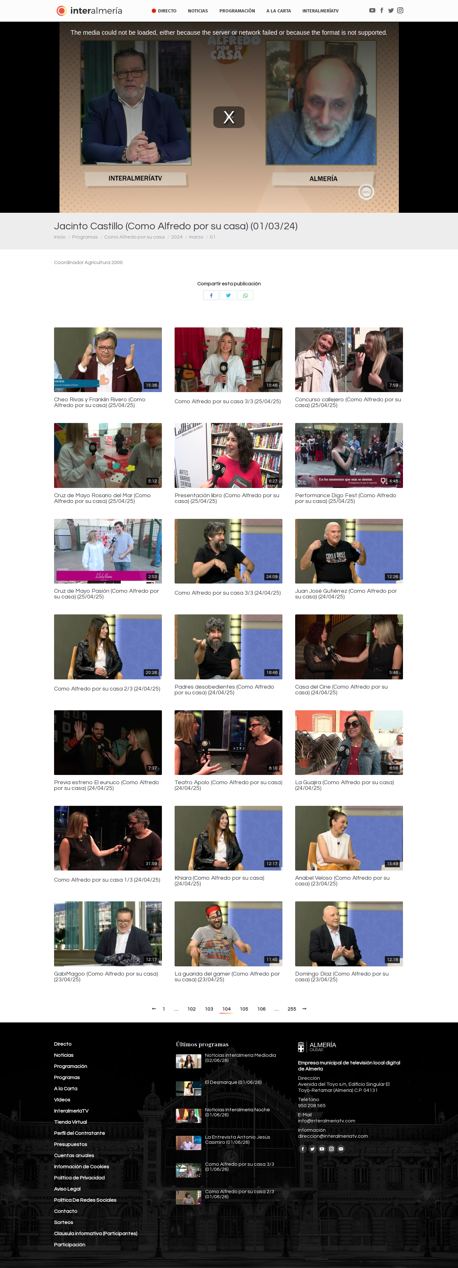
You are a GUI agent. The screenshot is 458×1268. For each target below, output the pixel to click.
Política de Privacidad (79, 1177)
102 (191, 1009)
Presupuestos (70, 1144)
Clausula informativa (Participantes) (95, 1233)
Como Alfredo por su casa (134, 237)
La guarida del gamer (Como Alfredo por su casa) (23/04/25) (227, 977)
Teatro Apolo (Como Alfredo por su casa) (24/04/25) (228, 785)
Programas (85, 237)
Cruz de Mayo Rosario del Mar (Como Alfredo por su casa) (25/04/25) (102, 498)
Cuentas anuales (74, 1155)
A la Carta (65, 1088)
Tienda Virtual (70, 1122)
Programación (70, 1066)
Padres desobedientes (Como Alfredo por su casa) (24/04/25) (224, 690)
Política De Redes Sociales (85, 1200)
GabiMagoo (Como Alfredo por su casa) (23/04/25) (106, 977)
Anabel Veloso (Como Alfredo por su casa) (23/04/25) (342, 881)
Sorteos (63, 1222)
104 (226, 1009)
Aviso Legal (67, 1189)
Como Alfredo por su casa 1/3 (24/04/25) (107, 880)
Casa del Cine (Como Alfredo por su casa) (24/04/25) (341, 690)
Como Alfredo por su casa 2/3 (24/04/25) (107, 689)
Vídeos (62, 1099)
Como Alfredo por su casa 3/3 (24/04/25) (228, 593)
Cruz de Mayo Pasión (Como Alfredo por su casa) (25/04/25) (106, 594)
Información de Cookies (81, 1166)
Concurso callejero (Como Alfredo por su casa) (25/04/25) (348, 402)
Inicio (60, 237)
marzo (196, 237)
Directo (63, 1044)
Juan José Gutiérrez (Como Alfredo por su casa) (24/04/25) (346, 594)
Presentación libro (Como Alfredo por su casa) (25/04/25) (227, 498)
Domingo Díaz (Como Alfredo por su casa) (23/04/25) (342, 977)
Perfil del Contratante (79, 1133)
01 (213, 237)
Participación (69, 1244)
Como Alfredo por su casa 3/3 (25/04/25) (228, 402)
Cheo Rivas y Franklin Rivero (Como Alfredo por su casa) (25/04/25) (100, 402)
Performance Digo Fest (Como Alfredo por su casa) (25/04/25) (346, 498)
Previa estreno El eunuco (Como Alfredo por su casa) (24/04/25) (106, 785)
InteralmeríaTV (71, 1111)
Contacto (65, 1211)
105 (243, 1009)
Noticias (63, 1055)
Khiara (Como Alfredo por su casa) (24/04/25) (219, 881)
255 (292, 1009)
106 (261, 1009)
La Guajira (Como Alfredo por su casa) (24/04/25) (344, 785)
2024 (177, 237)
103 (209, 1009)
